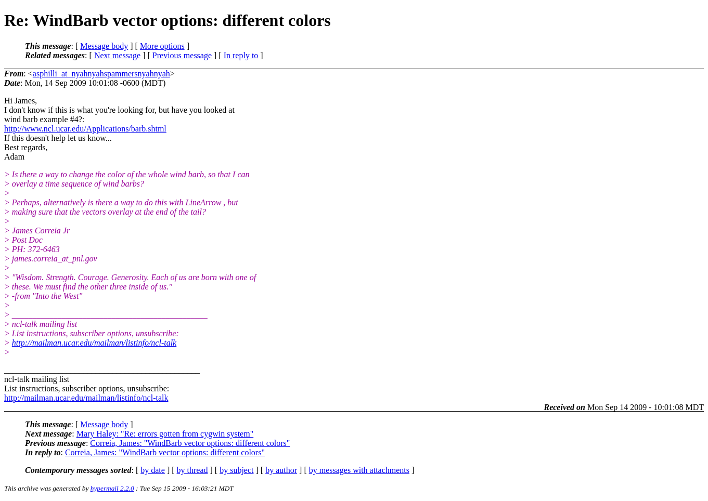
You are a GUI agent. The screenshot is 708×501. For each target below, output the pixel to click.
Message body (104, 46)
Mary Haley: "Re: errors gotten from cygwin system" (165, 433)
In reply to (241, 55)
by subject (236, 470)
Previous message (182, 55)
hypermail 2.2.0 (112, 488)
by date (152, 470)
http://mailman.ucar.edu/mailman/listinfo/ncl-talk (94, 342)
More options (162, 46)
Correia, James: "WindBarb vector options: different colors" (190, 443)
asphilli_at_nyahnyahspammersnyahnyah (101, 73)
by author (281, 470)
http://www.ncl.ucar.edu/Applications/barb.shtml (85, 128)
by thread (192, 470)
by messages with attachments (359, 470)
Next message (117, 55)
